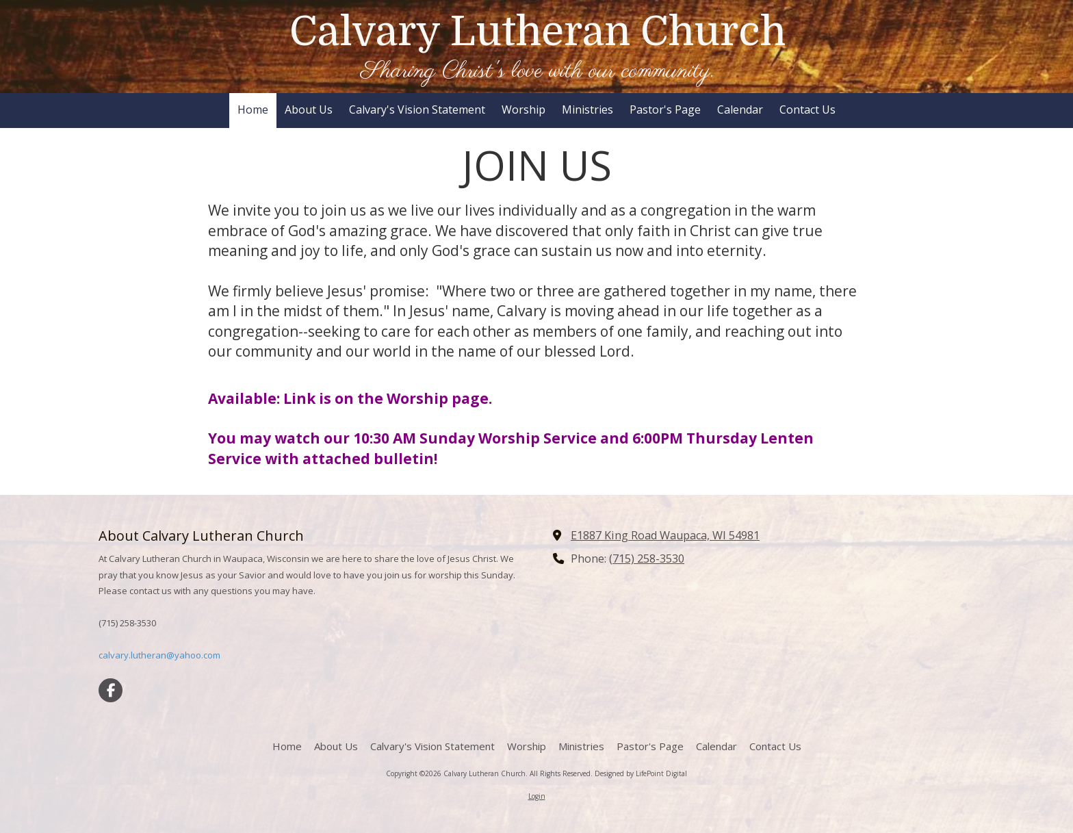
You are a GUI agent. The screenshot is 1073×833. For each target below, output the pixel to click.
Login (536, 796)
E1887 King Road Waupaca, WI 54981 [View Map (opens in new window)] (665, 535)
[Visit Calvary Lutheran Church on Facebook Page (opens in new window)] (110, 690)
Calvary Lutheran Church (537, 31)
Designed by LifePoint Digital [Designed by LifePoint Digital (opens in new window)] (641, 773)
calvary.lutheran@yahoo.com (159, 655)
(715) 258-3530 (646, 558)
